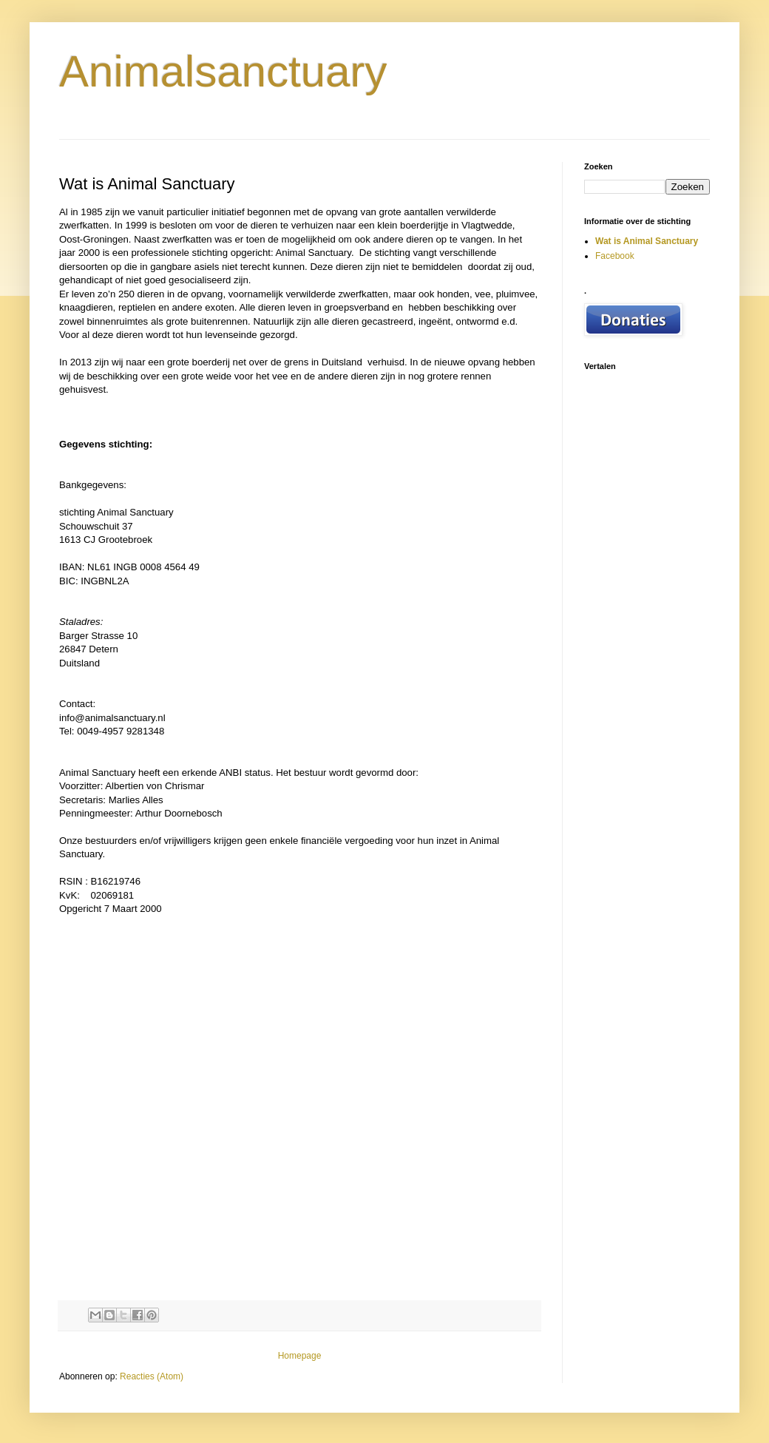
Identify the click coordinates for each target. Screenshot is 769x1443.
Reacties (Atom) (151, 1376)
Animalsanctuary (223, 71)
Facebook (614, 256)
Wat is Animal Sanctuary (646, 241)
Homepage (300, 1356)
